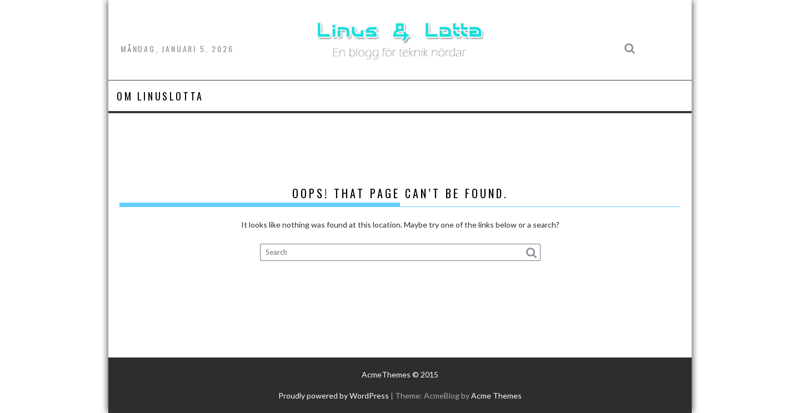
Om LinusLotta (160, 96)
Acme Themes (496, 395)
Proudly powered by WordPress (333, 395)
